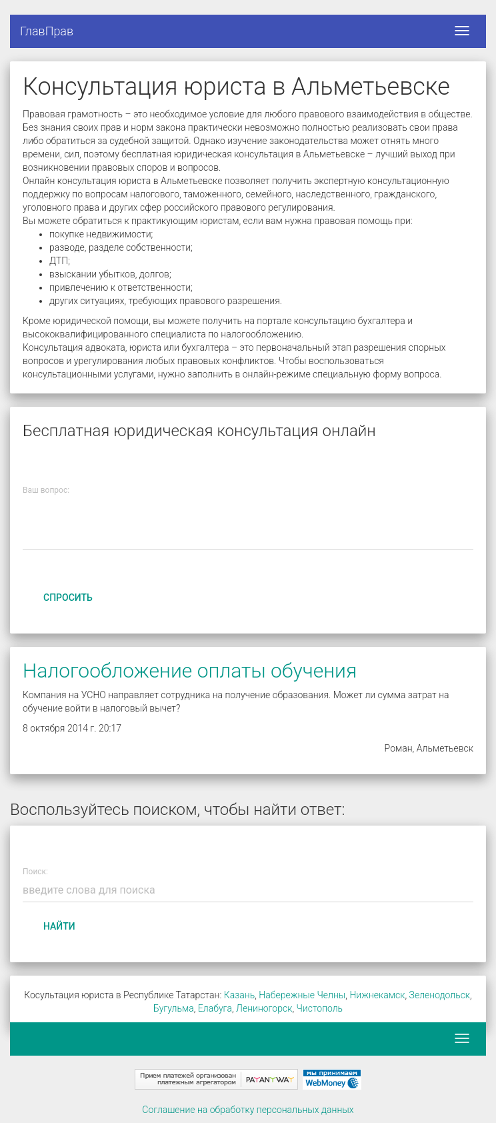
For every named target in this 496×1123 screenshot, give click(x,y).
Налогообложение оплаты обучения (190, 670)
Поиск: (35, 872)
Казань (239, 995)
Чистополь (320, 1008)
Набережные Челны (302, 995)
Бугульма (173, 1008)
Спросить (68, 597)
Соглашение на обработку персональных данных (247, 1109)
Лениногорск (264, 1008)
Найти (59, 926)
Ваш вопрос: (46, 490)
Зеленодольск (440, 995)
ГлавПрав (46, 31)
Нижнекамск (377, 995)
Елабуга (215, 1008)
